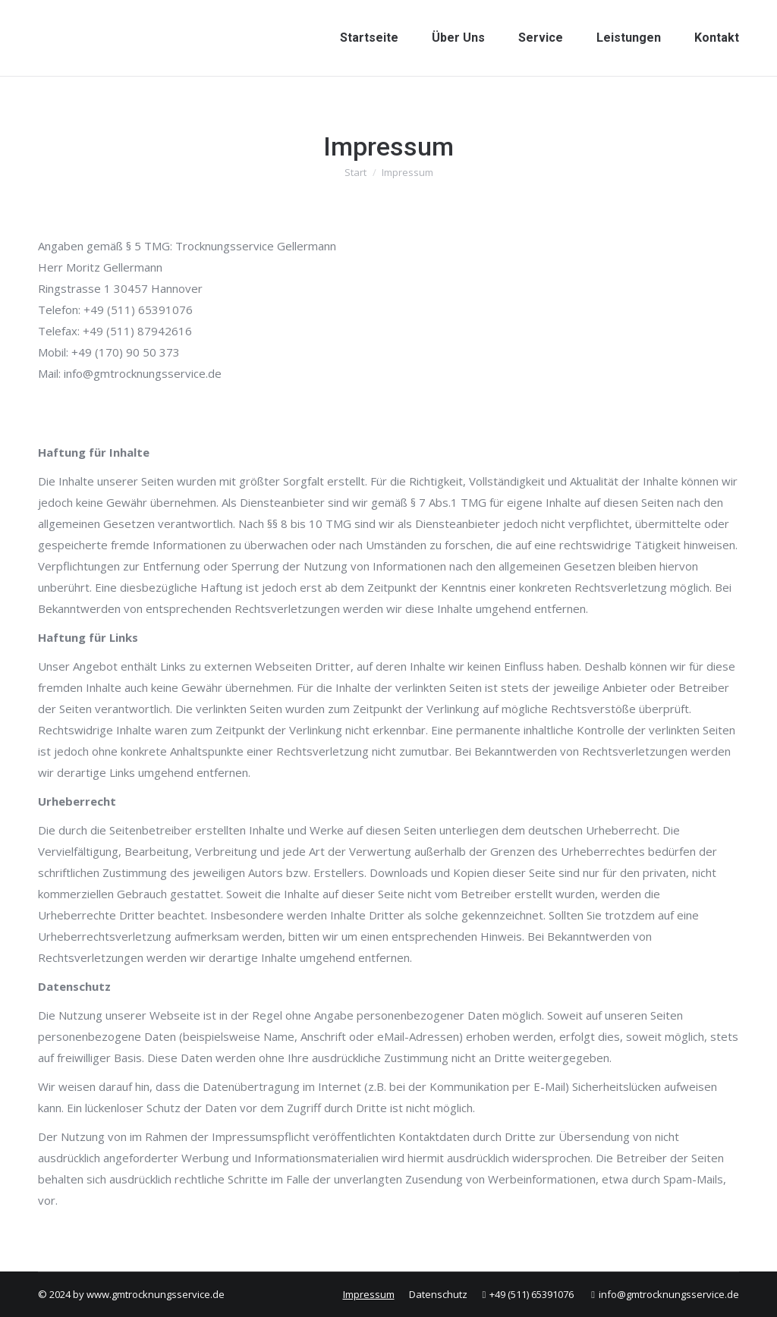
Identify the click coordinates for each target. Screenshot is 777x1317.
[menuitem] (369, 38)
